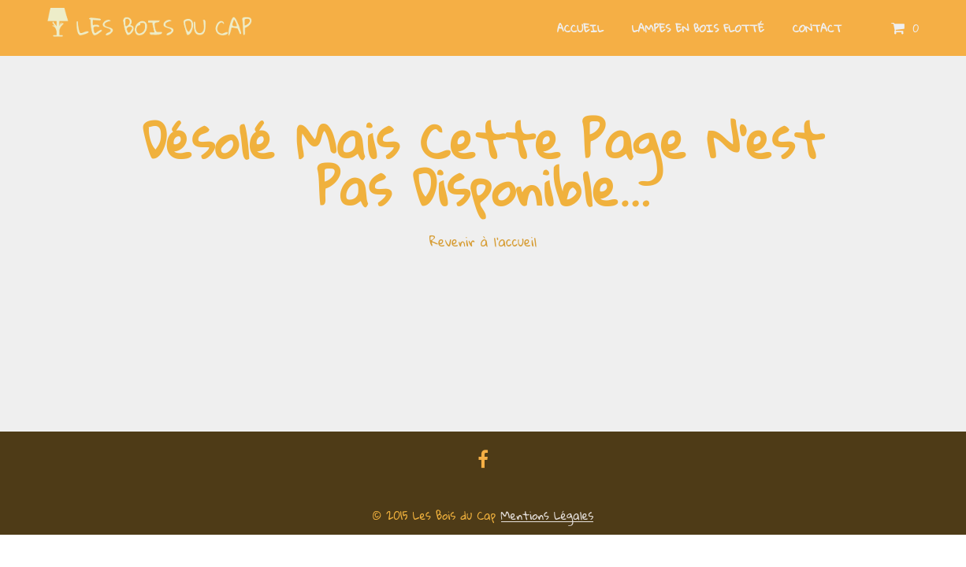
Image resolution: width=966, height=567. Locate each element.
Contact (817, 28)
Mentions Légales (547, 516)
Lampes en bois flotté (698, 28)
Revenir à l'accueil (483, 241)
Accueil (580, 28)
